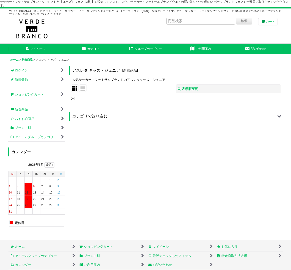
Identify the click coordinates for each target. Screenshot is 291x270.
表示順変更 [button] (188, 89)
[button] (176, 116)
